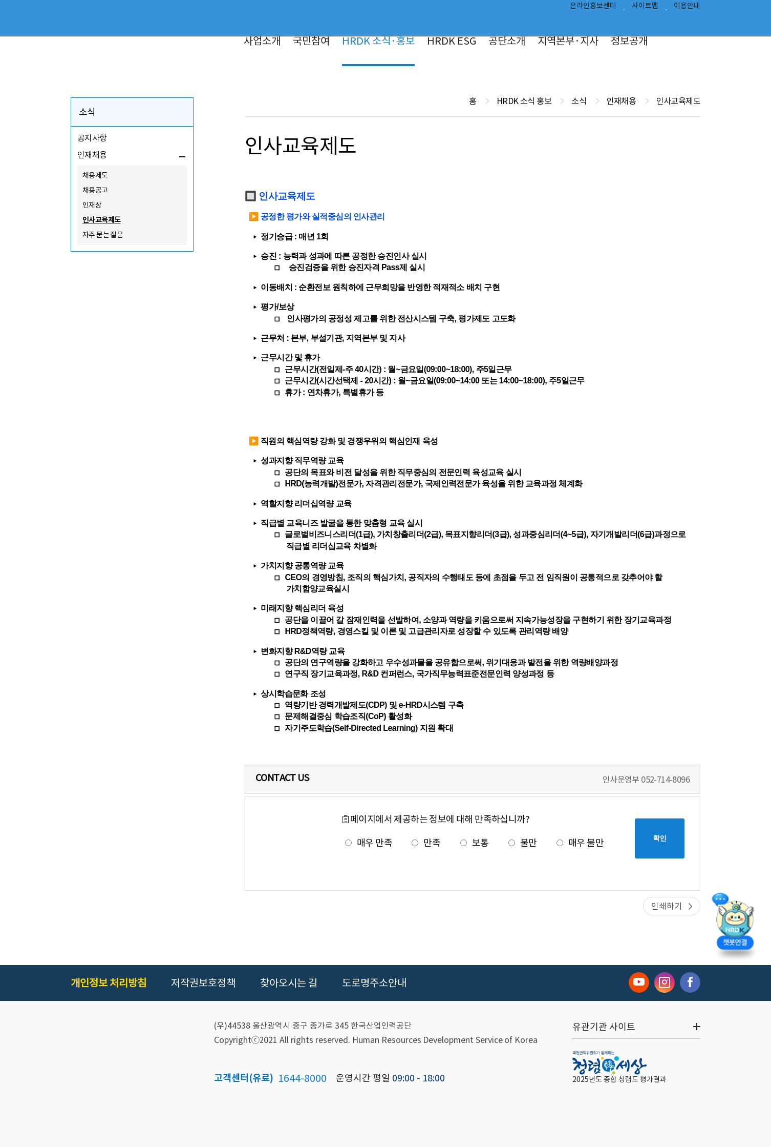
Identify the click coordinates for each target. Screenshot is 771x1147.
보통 (474, 843)
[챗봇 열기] (735, 927)
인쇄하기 (666, 906)
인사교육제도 (101, 219)
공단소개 (506, 41)
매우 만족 (368, 843)
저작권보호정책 (203, 983)
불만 (522, 843)
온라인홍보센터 (593, 8)
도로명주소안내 (374, 983)
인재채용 (92, 155)
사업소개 (262, 41)
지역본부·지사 (568, 41)
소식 (87, 112)
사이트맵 (645, 8)
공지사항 (92, 138)
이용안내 (687, 8)
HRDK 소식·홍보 (378, 41)
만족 (426, 843)
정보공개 (629, 41)
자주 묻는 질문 (102, 234)
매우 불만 (580, 843)
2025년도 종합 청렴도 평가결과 (619, 1079)
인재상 (91, 205)
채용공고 (95, 190)
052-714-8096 (665, 779)
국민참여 (311, 41)
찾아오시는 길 (288, 983)
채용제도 (95, 175)
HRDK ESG (451, 41)
